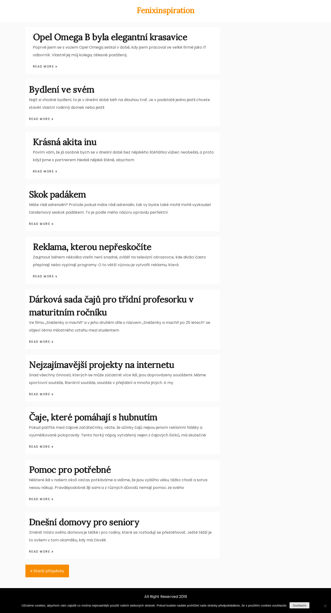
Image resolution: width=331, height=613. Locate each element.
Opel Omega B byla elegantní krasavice (110, 37)
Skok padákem (57, 194)
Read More (44, 66)
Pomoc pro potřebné (70, 469)
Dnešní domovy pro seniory (84, 522)
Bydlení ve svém (61, 89)
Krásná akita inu (64, 142)
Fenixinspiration (165, 10)
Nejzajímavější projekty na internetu (101, 364)
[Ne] (325, 605)
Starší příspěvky (49, 571)
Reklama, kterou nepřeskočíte (92, 246)
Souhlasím (299, 605)
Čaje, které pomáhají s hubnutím (93, 417)
